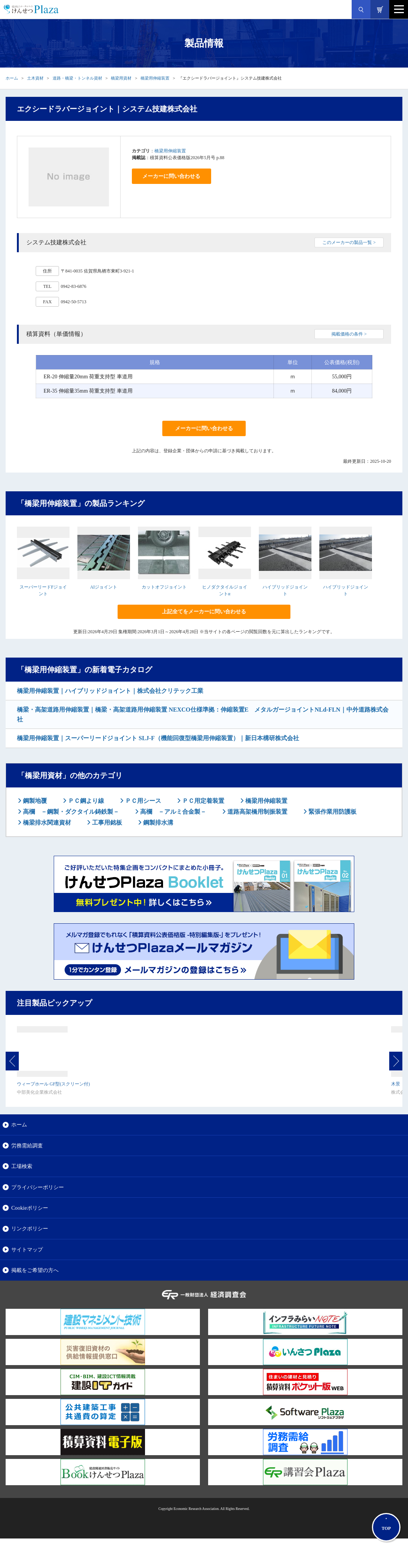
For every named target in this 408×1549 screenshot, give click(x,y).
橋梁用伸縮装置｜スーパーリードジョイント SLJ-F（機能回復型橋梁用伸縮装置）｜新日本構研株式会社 (158, 738)
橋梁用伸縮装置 (155, 78)
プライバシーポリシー (37, 1187)
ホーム (12, 78)
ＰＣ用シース (142, 801)
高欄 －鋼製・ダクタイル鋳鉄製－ (70, 811)
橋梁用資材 (121, 78)
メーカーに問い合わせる (171, 176)
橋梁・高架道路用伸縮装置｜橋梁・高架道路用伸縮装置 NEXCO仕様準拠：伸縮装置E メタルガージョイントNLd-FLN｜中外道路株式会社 (202, 714)
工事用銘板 (106, 822)
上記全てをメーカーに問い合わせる (204, 611)
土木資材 (35, 78)
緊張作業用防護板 (332, 811)
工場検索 (21, 1166)
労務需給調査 (27, 1146)
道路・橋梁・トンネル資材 (77, 78)
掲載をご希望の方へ (35, 1270)
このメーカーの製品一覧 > (349, 242)
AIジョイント (104, 587)
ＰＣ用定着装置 (202, 801)
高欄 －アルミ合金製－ (172, 811)
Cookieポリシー (29, 1208)
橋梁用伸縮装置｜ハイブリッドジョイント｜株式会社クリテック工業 (110, 691)
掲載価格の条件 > (349, 334)
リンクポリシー (29, 1228)
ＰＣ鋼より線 (85, 801)
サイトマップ (27, 1249)
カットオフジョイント (164, 587)
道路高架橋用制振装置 (256, 811)
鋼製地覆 (34, 801)
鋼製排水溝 (157, 822)
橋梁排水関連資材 (46, 822)
